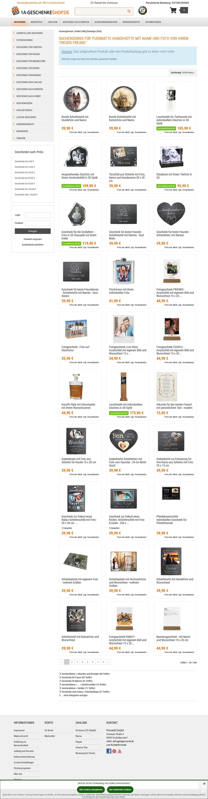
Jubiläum (53, 22)
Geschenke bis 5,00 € (24, 161)
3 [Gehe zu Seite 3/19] (77, 662)
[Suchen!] (129, 11)
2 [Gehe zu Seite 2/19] (71, 662)
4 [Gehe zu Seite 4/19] (82, 662)
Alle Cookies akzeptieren (91, 789)
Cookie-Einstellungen (24, 762)
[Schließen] (204, 784)
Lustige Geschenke (26, 117)
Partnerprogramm (22, 768)
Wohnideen (22, 131)
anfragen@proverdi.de (123, 741)
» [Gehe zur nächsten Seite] (108, 662)
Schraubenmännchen (105, 22)
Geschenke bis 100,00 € (25, 189)
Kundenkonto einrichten (32, 244)
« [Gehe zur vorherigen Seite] (61, 662)
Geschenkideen (24, 103)
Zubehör (20, 138)
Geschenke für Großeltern (30, 61)
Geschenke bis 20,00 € (25, 172)
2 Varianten (67, 528)
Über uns (18, 773)
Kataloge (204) (94, 31)
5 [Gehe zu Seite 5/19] (87, 662)
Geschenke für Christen (29, 47)
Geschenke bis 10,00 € (25, 167)
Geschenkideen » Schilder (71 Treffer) (77, 688)
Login (17, 215)
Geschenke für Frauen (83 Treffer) (75, 677)
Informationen (153, 22)
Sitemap (17, 779)
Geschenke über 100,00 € (26, 194)
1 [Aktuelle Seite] (66, 662)
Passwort (19, 223)
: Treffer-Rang (183, 72)
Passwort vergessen (33, 239)
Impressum (19, 730)
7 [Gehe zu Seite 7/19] (97, 662)
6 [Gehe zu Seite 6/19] (92, 662)
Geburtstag (36, 22)
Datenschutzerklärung (24, 756)
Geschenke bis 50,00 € (25, 183)
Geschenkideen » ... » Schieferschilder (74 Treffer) (82, 684)
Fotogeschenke (24, 40)
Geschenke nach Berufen (76, 22)
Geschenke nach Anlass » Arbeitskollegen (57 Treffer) (84, 691)
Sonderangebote (131, 22)
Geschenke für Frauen (28, 54)
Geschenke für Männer (28, 75)
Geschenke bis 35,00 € (25, 178)
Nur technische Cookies (120, 789)
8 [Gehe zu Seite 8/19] (103, 662)
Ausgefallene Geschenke (29, 33)
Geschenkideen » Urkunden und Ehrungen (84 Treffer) (84, 674)
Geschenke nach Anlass (29, 82)
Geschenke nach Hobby (28, 96)
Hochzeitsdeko (24, 110)
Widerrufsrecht (21, 736)
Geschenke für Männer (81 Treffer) (75, 681)
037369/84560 (180, 2)
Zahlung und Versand (23, 751)
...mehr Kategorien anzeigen (73, 695)
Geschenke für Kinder (27, 68)
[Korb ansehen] (179, 10)
